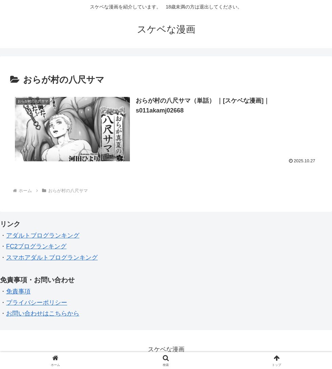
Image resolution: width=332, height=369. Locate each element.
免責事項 (18, 291)
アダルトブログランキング (42, 235)
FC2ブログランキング (36, 246)
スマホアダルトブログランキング (52, 257)
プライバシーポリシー (36, 302)
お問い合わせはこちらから (42, 313)
